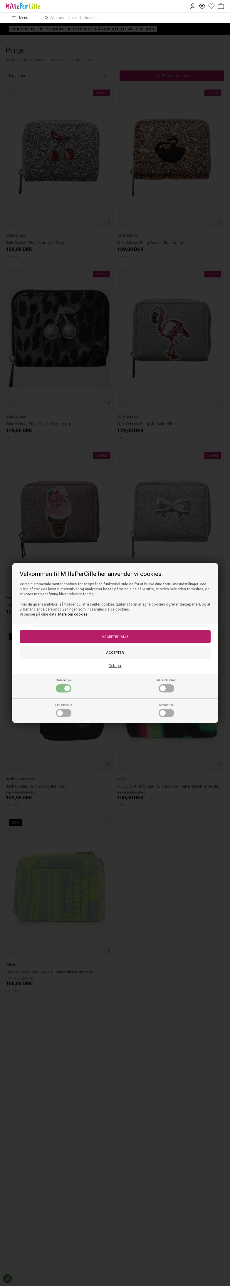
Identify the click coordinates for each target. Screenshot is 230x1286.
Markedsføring (166, 685)
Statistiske (166, 710)
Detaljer (115, 665)
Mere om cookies (73, 614)
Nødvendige (64, 685)
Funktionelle (63, 710)
